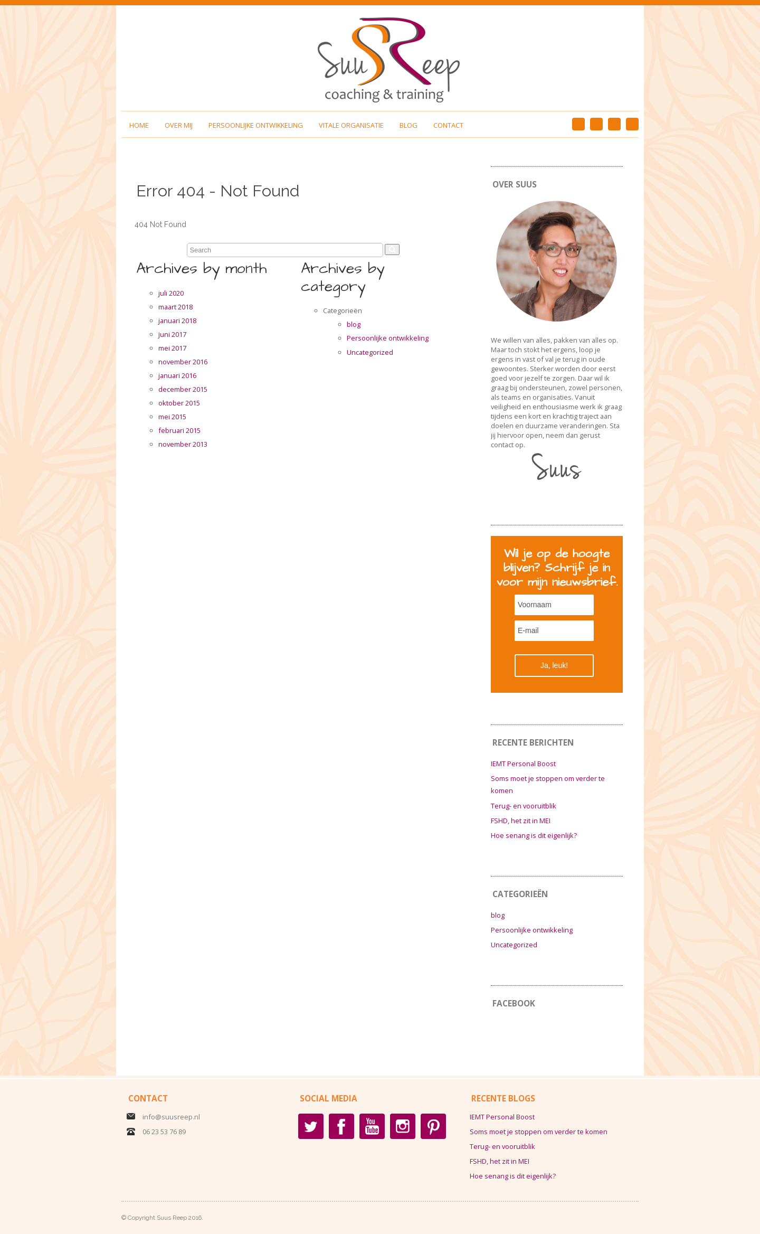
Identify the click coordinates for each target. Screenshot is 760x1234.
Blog (408, 125)
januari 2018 (177, 320)
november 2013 (182, 444)
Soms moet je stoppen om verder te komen (538, 1131)
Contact (448, 125)
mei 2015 (172, 416)
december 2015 (182, 389)
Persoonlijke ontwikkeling (255, 125)
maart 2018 (175, 307)
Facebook (578, 124)
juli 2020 (171, 293)
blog (353, 324)
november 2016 (182, 361)
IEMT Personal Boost (523, 763)
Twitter (311, 1126)
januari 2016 (177, 375)
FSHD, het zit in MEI (520, 820)
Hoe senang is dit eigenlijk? (534, 835)
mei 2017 (172, 348)
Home (139, 125)
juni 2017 (172, 334)
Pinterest (596, 124)
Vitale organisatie (351, 125)
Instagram (614, 124)
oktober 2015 (179, 403)
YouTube (632, 124)
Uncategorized (370, 352)
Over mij (179, 125)
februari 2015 (179, 430)
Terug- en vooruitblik (523, 806)
